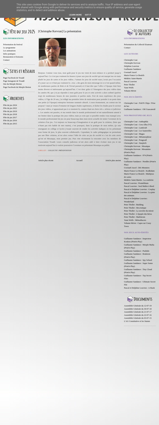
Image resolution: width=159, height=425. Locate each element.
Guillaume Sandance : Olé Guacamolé (139, 109)
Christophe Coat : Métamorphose (137, 137)
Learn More (75, 15)
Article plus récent (45, 160)
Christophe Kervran (132, 63)
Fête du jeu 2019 (10, 111)
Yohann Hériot (130, 91)
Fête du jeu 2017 (10, 117)
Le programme (9, 47)
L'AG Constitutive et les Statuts (137, 321)
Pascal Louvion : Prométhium (136, 183)
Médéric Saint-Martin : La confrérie (138, 180)
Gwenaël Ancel (130, 72)
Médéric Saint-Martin (133, 78)
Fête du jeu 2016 (10, 120)
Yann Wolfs (129, 87)
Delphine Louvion (131, 66)
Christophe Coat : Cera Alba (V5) (138, 124)
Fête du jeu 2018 (10, 114)
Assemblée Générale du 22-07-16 (137, 315)
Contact (6, 60)
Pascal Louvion (130, 81)
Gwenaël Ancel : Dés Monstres (137, 167)
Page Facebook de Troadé (13, 78)
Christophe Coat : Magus (134, 134)
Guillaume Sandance (132, 69)
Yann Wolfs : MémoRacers (135, 220)
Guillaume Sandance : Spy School (138, 260)
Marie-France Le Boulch (134, 75)
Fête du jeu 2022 (10, 108)
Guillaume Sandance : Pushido (136, 251)
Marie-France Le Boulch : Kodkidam (139, 171)
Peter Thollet (129, 84)
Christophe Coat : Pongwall (135, 140)
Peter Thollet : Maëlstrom (134, 217)
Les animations (9, 50)
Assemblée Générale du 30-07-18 (137, 309)
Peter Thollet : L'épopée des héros (138, 214)
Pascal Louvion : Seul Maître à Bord (139, 186)
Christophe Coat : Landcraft (135, 128)
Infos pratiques (9, 54)
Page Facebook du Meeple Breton (17, 87)
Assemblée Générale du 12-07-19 (137, 305)
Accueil (79, 160)
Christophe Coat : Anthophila (136, 121)
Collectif (53, 150)
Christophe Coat (130, 60)
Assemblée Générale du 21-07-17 (137, 312)
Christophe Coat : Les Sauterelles (137, 131)
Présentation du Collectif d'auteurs (138, 44)
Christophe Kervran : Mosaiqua (137, 146)
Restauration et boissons (13, 57)
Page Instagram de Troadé (13, 81)
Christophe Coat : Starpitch (135, 143)
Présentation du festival (12, 44)
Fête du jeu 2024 (10, 105)
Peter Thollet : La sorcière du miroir (138, 211)
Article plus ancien (113, 160)
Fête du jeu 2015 (10, 123)
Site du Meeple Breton (12, 84)
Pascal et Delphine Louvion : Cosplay (139, 189)
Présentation (65, 150)
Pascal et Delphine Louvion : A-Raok (139, 288)
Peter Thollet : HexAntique (135, 208)
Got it (88, 15)
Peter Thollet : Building (133, 204)
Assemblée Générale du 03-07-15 (137, 318)
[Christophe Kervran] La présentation (59, 31)
